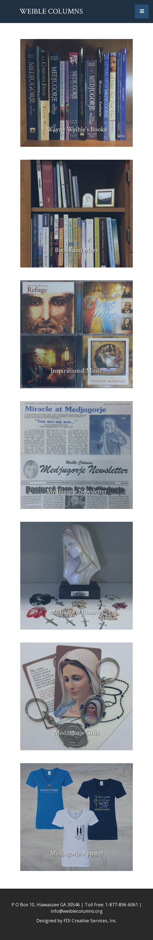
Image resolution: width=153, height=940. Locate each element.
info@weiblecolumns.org (77, 911)
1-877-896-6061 (121, 905)
